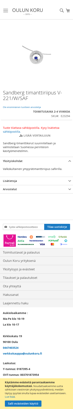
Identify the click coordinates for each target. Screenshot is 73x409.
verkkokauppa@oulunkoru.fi (22, 353)
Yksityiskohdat (13, 161)
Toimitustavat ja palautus (21, 252)
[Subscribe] (57, 227)
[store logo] (27, 12)
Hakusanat (11, 295)
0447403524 (10, 348)
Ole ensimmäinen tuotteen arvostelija (22, 107)
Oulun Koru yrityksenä (19, 261)
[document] (37, 394)
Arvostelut (10, 189)
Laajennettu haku (15, 303)
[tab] (36, 161)
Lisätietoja (10, 181)
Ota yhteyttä (12, 286)
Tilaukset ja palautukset (20, 278)
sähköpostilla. (12, 131)
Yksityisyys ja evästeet (19, 269)
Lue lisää (10, 396)
